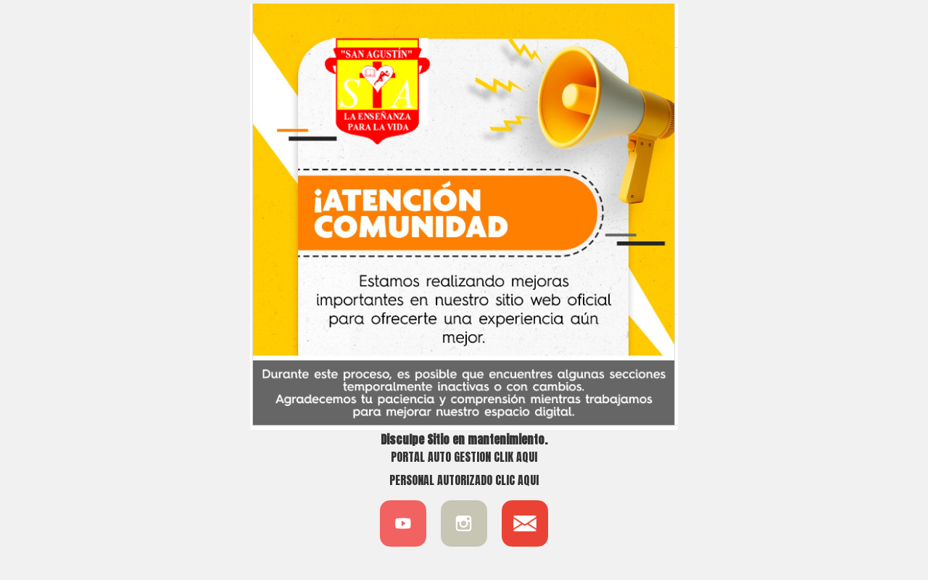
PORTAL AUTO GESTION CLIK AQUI (464, 456)
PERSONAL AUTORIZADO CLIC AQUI (464, 480)
